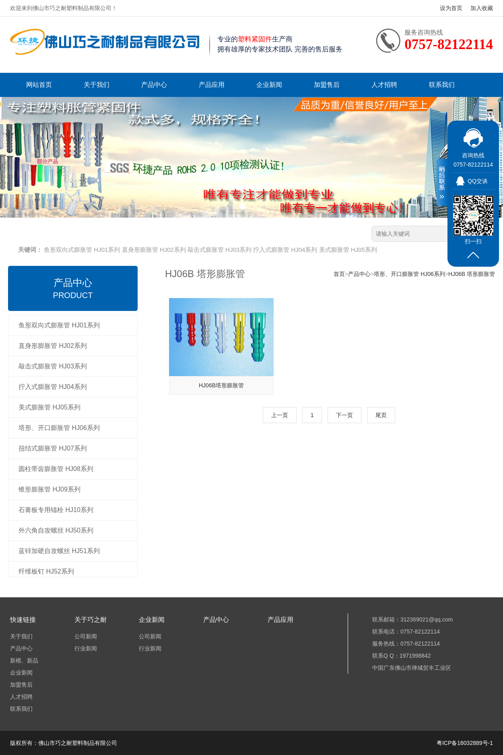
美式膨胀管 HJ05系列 (348, 249)
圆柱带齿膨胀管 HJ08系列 (56, 468)
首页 (339, 274)
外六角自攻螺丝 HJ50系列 (56, 530)
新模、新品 (24, 660)
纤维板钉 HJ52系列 (46, 571)
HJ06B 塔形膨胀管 (471, 274)
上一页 (279, 415)
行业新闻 (85, 648)
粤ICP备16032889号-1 (465, 743)
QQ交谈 (478, 181)
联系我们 (442, 84)
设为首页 (451, 8)
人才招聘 (384, 84)
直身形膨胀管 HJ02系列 (154, 249)
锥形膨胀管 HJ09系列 (49, 489)
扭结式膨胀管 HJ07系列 (53, 448)
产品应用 (212, 84)
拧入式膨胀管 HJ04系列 (285, 249)
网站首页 (39, 84)
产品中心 (154, 84)
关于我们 (96, 84)
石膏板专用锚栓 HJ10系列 (56, 509)
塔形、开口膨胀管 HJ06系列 (59, 427)
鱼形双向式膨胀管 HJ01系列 (82, 249)
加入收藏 (481, 8)
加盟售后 (327, 84)
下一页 (344, 415)
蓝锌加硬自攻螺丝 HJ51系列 (59, 550)
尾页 (381, 415)
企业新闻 (269, 84)
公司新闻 (85, 636)
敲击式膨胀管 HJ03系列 (220, 249)
